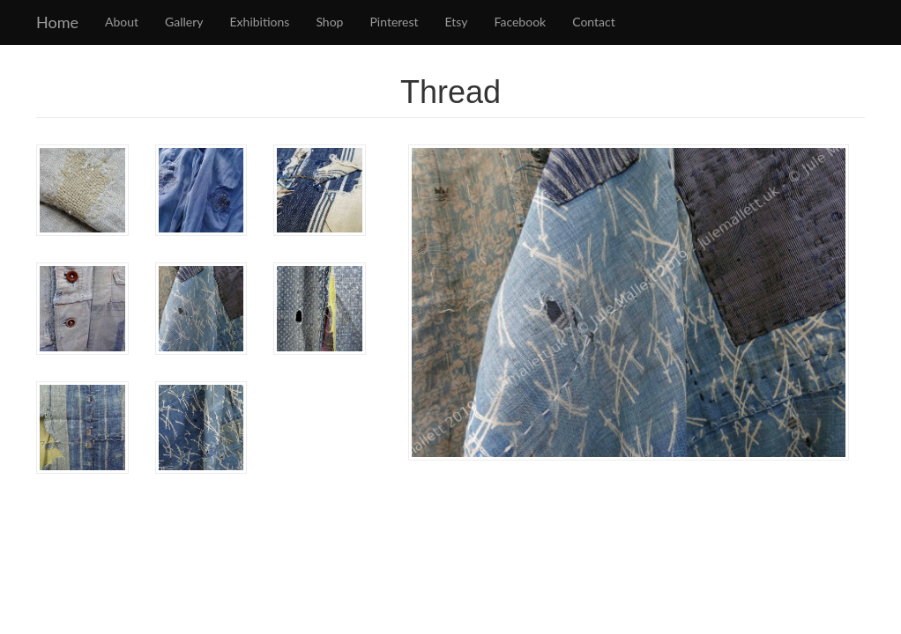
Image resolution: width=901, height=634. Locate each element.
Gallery (184, 21)
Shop (329, 21)
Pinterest (393, 21)
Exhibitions (260, 21)
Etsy (456, 21)
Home (57, 22)
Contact (593, 21)
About (121, 21)
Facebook (521, 21)
